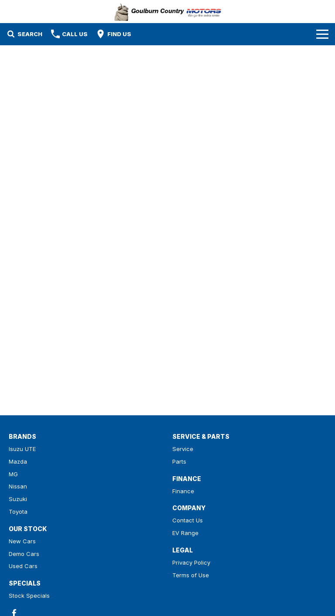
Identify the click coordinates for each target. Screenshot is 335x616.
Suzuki (18, 498)
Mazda (18, 461)
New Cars (22, 541)
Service (182, 448)
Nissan (18, 486)
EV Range (185, 532)
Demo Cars (24, 553)
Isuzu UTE (22, 448)
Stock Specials (29, 595)
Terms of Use (190, 575)
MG (13, 474)
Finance (183, 491)
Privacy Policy (191, 562)
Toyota (18, 511)
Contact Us (187, 520)
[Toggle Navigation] (322, 34)
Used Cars (23, 565)
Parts (179, 461)
